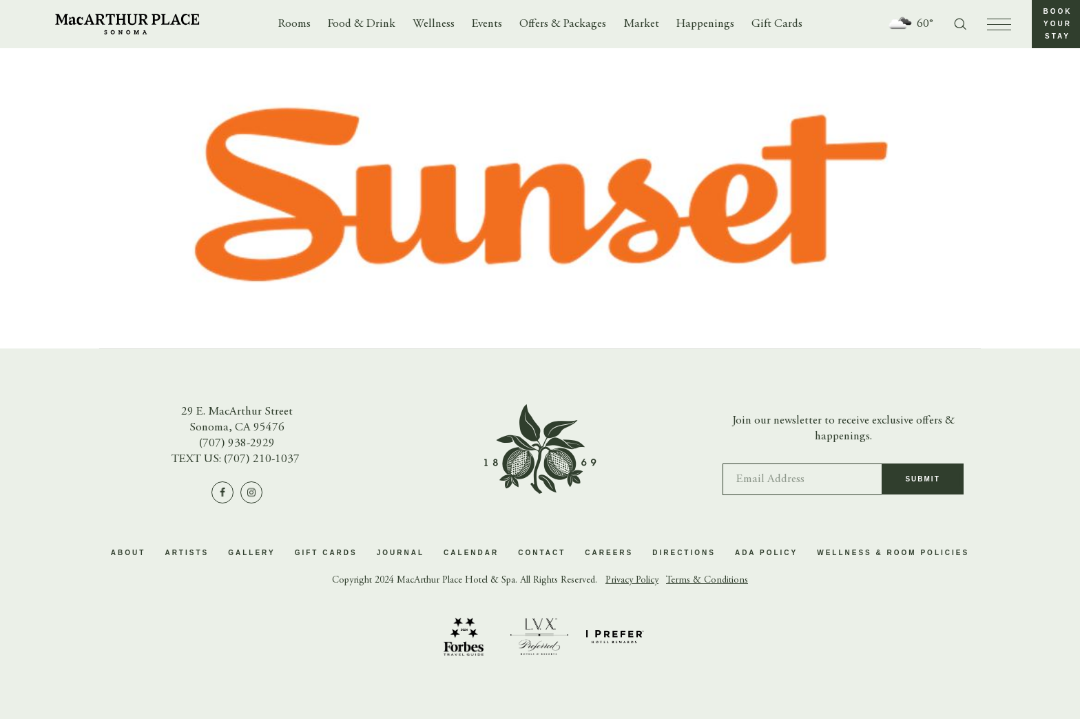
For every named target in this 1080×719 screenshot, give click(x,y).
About (128, 552)
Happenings (705, 24)
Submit (922, 485)
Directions (684, 552)
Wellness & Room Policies (893, 552)
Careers (609, 552)
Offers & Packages (562, 24)
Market (641, 24)
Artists (187, 552)
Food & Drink (361, 24)
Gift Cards (776, 24)
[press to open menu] (999, 24)
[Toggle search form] (960, 24)
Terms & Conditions (707, 580)
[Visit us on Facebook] (222, 492)
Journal (400, 552)
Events (487, 24)
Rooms (294, 24)
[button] (1056, 24)
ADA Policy (766, 552)
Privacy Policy (631, 580)
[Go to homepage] (127, 24)
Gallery (251, 552)
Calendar (471, 552)
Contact (541, 552)
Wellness (434, 24)
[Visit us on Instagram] (251, 492)
